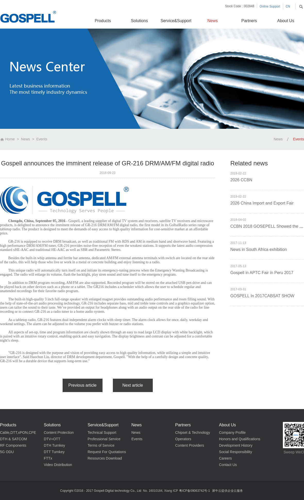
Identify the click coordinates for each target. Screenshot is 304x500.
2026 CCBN (241, 180)
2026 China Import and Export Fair (261, 203)
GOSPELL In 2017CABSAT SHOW (262, 296)
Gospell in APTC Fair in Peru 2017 (261, 272)
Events (41, 139)
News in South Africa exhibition (258, 249)
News (25, 139)
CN (288, 6)
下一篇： (133, 385)
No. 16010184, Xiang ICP (160, 491)
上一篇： (83, 385)
